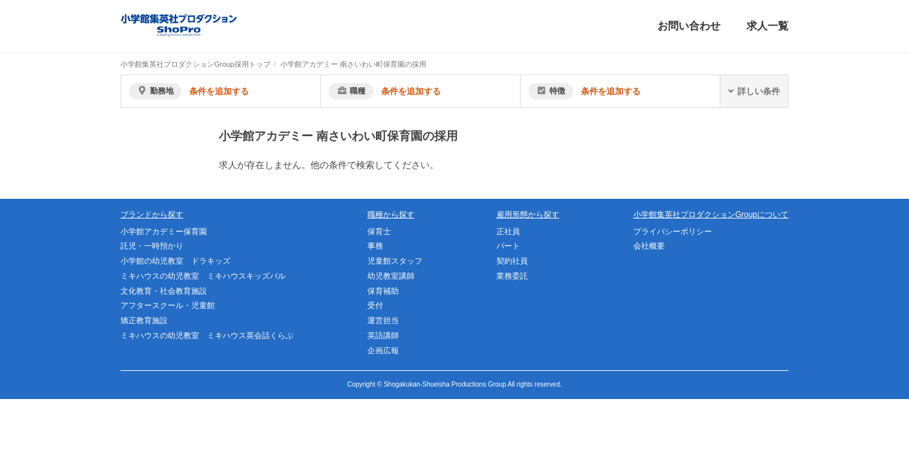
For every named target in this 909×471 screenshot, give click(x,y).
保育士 (379, 231)
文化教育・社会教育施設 (164, 291)
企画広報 (383, 350)
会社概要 (649, 246)
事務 (375, 246)
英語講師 (383, 335)
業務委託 (512, 276)
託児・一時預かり (152, 246)
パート (508, 246)
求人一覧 (767, 25)
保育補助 (383, 291)
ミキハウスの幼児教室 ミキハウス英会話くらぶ (207, 335)
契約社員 (512, 261)
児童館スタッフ (394, 261)
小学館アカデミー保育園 (164, 231)
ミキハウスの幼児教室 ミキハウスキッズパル (203, 276)
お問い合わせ (689, 25)
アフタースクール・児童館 (168, 305)
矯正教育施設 (144, 320)
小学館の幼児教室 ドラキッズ (176, 261)
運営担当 (383, 320)
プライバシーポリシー (672, 231)
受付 (375, 305)
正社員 (508, 231)
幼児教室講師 (391, 276)
